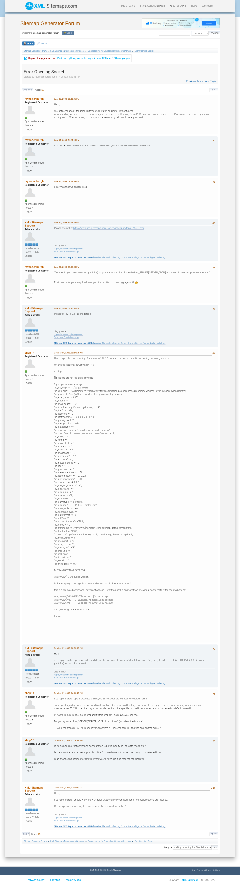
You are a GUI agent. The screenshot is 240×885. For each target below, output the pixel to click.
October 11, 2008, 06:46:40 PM (68, 693)
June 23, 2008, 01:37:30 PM (66, 267)
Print (213, 90)
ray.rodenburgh (34, 98)
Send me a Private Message (66, 251)
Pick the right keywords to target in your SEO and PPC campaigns (77, 58)
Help (193, 870)
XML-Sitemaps (190, 880)
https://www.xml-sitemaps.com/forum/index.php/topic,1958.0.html (108, 228)
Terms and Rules (204, 870)
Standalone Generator (152, 6)
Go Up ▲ (216, 870)
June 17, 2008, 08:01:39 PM (66, 181)
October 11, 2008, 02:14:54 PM (68, 353)
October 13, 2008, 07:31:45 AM (68, 788)
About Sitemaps (178, 6)
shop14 (29, 352)
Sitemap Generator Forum (50, 23)
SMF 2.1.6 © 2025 (98, 870)
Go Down (27, 90)
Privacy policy (36, 880)
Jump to (168, 847)
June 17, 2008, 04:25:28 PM (66, 140)
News (194, 6)
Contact (55, 880)
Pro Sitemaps (73, 880)
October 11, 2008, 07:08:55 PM (68, 740)
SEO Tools (207, 6)
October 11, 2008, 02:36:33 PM (68, 648)
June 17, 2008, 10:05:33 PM (66, 222)
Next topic (210, 81)
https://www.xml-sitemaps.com (68, 248)
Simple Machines (114, 870)
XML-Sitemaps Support (34, 224)
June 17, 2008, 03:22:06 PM (66, 99)
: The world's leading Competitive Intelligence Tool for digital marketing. (110, 257)
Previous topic (194, 81)
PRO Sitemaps (128, 6)
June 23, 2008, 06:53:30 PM (66, 308)
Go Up (26, 834)
